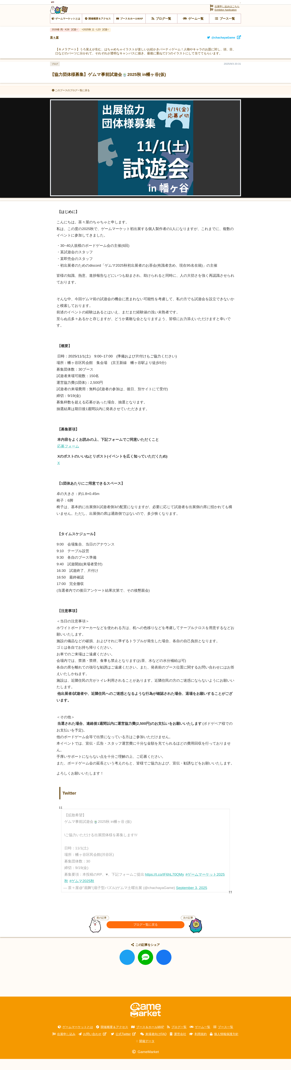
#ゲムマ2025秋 (82, 892)
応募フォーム (68, 457)
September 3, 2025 (191, 899)
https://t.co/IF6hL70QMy (164, 885)
